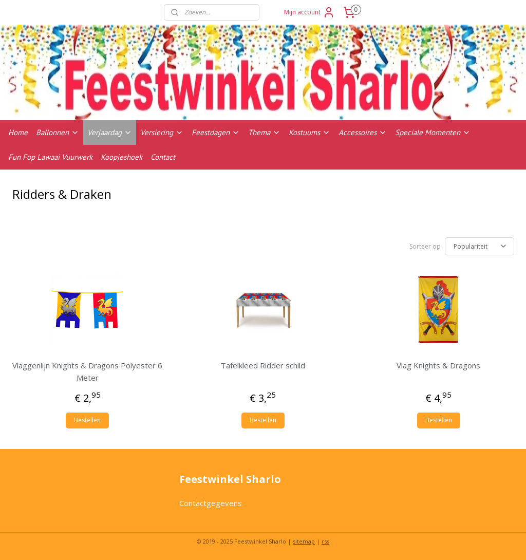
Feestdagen (216, 132)
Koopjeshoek (121, 157)
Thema (264, 132)
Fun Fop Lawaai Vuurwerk (50, 157)
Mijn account (309, 12)
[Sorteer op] (479, 246)
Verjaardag (109, 132)
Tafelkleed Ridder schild (263, 365)
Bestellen (87, 420)
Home (18, 132)
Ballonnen (57, 132)
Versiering (161, 132)
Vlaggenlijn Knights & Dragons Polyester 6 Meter (87, 371)
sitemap (304, 541)
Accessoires (363, 132)
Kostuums (309, 132)
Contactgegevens (210, 503)
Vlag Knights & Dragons (438, 365)
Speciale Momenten (433, 132)
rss (325, 541)
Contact (163, 157)
